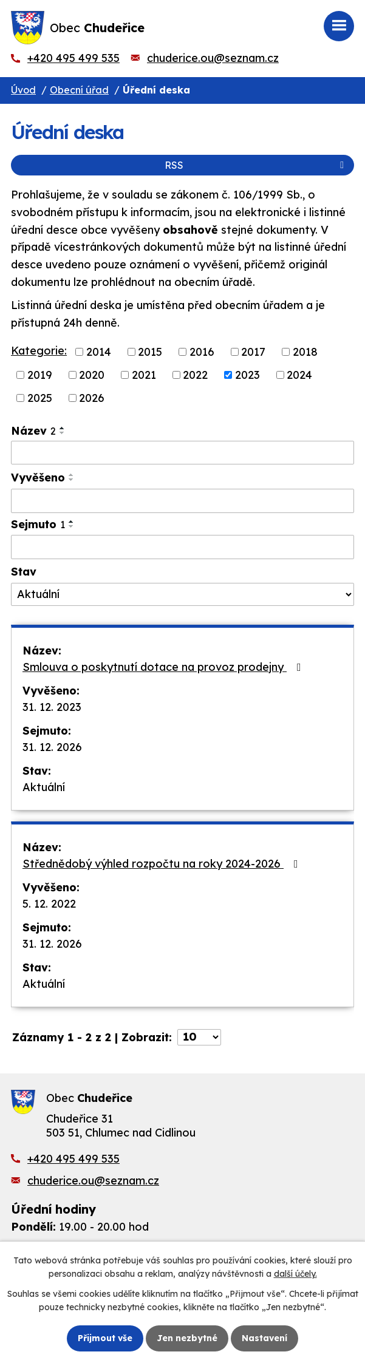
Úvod (23, 90)
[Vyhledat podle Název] (182, 453)
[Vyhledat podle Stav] (182, 594)
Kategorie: (39, 351)
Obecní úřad (79, 90)
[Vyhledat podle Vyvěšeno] (182, 501)
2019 (39, 375)
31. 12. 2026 (52, 747)
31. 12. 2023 (51, 707)
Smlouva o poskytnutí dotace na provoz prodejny (164, 667)
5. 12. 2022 (49, 904)
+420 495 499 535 (73, 58)
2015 (150, 352)
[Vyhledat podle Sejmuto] (182, 547)
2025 (39, 398)
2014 (98, 352)
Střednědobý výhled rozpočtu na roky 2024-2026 (162, 864)
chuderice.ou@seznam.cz (213, 58)
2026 (91, 398)
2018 (305, 352)
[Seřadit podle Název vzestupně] (62, 428)
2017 (253, 352)
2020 (91, 375)
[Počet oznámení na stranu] (199, 1037)
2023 (247, 375)
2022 (195, 375)
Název (33, 431)
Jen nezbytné (187, 1338)
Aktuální (43, 787)
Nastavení (264, 1338)
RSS (256, 165)
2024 (299, 375)
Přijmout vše (105, 1338)
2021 (144, 375)
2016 (201, 352)
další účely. (295, 1273)
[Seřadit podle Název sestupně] (62, 432)
